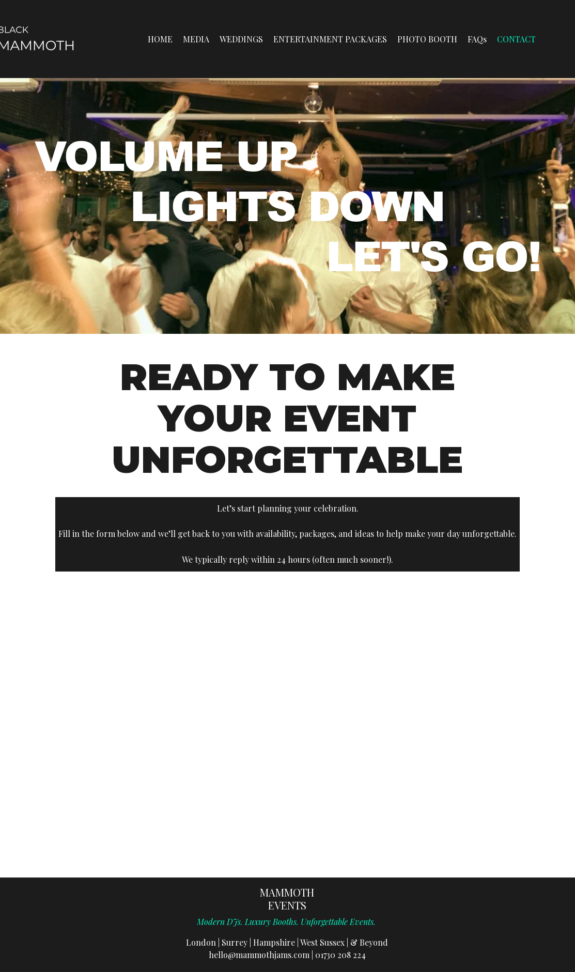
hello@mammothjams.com (259, 954)
